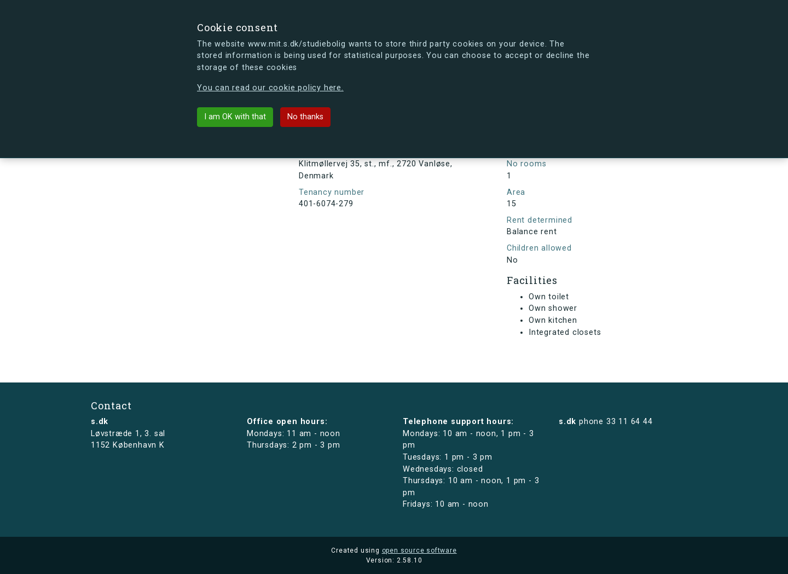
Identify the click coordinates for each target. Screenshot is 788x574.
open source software (419, 550)
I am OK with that (235, 116)
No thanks (305, 116)
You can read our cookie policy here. (270, 87)
